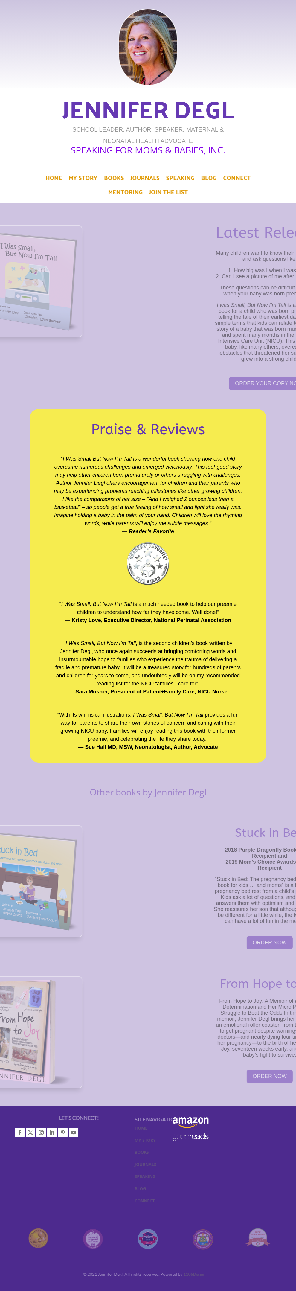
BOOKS (162, 1153)
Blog (201, 180)
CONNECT (165, 1202)
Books (117, 180)
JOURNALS (166, 1165)
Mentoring (128, 192)
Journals (145, 180)
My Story (91, 180)
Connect (226, 180)
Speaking (176, 180)
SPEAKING (165, 1177)
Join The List (166, 192)
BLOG (160, 1189)
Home (65, 180)
